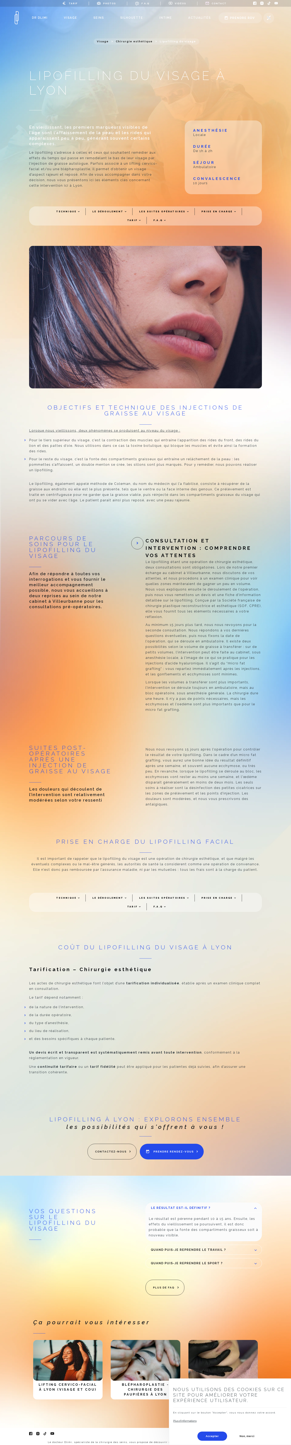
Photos (109, 3)
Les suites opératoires (162, 211)
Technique (66, 211)
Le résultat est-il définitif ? (204, 1209)
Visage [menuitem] (70, 17)
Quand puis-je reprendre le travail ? (204, 1251)
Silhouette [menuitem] (131, 17)
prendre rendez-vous (173, 1151)
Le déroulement (107, 211)
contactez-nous (111, 1151)
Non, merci (247, 1436)
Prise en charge (217, 211)
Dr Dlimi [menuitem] (40, 17)
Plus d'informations (185, 1420)
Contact (219, 3)
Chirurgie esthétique (134, 41)
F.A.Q (145, 3)
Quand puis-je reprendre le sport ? (204, 1264)
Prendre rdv (242, 18)
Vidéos (180, 3)
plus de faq (163, 1287)
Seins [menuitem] (98, 17)
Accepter (212, 1436)
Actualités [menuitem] (199, 17)
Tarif (73, 3)
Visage (103, 41)
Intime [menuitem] (165, 17)
